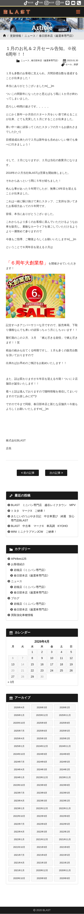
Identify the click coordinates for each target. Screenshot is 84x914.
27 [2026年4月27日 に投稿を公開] (12, 676)
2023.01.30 (72, 60)
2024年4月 (19, 769)
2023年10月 (19, 785)
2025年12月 (42, 715)
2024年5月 (65, 762)
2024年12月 (42, 746)
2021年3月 (42, 862)
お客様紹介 (18, 564)
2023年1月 (19, 808)
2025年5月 (65, 731)
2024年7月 (19, 762)
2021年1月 (19, 870)
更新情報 (15, 35)
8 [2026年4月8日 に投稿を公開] (32, 658)
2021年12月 (42, 839)
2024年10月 (19, 754)
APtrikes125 (18, 558)
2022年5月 (65, 824)
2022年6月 (42, 824)
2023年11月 (65, 777)
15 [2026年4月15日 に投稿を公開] (32, 664)
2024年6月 (42, 762)
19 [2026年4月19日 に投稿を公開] (71, 664)
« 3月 (11, 682)
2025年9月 (42, 723)
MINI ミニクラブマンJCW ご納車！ (34, 531)
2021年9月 (42, 847)
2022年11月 (65, 808)
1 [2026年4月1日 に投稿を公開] (32, 652)
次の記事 (56, 472)
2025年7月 (19, 731)
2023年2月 (65, 800)
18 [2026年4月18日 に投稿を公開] (61, 664)
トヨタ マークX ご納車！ (28, 510)
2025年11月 (65, 715)
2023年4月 (19, 800)
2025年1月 (19, 746)
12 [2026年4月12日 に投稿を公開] (71, 658)
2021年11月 (65, 839)
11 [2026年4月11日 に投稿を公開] (61, 658)
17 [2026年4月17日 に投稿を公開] (51, 664)
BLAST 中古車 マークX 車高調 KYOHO (39, 526)
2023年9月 (42, 785)
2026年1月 (19, 715)
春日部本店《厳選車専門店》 (57, 35)
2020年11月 (65, 870)
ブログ (15, 598)
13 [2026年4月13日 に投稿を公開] (12, 664)
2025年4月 (19, 738)
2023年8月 (65, 785)
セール (68, 64)
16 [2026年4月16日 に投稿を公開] (42, 664)
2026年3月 (42, 707)
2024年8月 (65, 754)
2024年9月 (42, 754)
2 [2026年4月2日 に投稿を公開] (42, 652)
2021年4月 (19, 862)
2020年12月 (42, 870)
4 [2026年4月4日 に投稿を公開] (61, 652)
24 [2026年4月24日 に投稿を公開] (51, 670)
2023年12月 (42, 777)
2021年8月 (65, 847)
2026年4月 (19, 707)
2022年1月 (19, 839)
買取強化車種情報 (22, 615)
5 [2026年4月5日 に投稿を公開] (71, 652)
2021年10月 (19, 847)
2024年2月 (65, 769)
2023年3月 (42, 800)
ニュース (29, 35)
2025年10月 (19, 723)
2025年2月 (65, 738)
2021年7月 (19, 855)
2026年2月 (65, 707)
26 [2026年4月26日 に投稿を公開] (71, 670)
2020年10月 (19, 878)
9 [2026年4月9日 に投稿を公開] (42, 658)
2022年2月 (65, 831)
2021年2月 (65, 862)
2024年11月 (65, 746)
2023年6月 (42, 793)
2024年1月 (19, 777)
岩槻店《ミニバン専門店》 (30, 570)
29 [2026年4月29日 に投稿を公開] (32, 676)
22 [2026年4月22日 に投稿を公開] (32, 670)
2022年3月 (42, 831)
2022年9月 (42, 816)
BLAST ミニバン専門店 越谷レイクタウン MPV (43, 505)
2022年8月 (65, 816)
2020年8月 (65, 878)
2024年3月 (42, 769)
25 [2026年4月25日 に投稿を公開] (61, 670)
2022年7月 (19, 824)
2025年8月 (65, 723)
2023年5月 (65, 793)
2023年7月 (19, 793)
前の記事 (28, 472)
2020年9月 (42, 878)
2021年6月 (42, 855)
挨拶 (76, 64)
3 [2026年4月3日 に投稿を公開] (51, 652)
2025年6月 (42, 731)
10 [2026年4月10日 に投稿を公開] (51, 658)
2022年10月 (19, 816)
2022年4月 (19, 831)
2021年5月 (65, 855)
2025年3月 (42, 738)
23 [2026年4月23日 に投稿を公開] (42, 670)
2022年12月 (42, 808)
